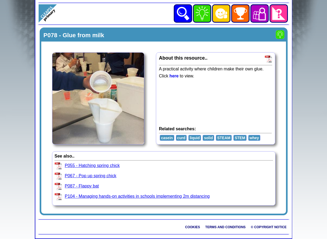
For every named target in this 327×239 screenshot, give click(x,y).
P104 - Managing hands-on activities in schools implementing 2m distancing (137, 196)
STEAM (223, 138)
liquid (195, 138)
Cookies (192, 227)
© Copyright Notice (269, 227)
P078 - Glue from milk (73, 35)
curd (181, 138)
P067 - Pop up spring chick (90, 175)
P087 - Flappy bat (82, 186)
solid (208, 138)
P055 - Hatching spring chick (92, 165)
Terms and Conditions (225, 227)
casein (167, 138)
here (174, 76)
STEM (240, 138)
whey (254, 138)
